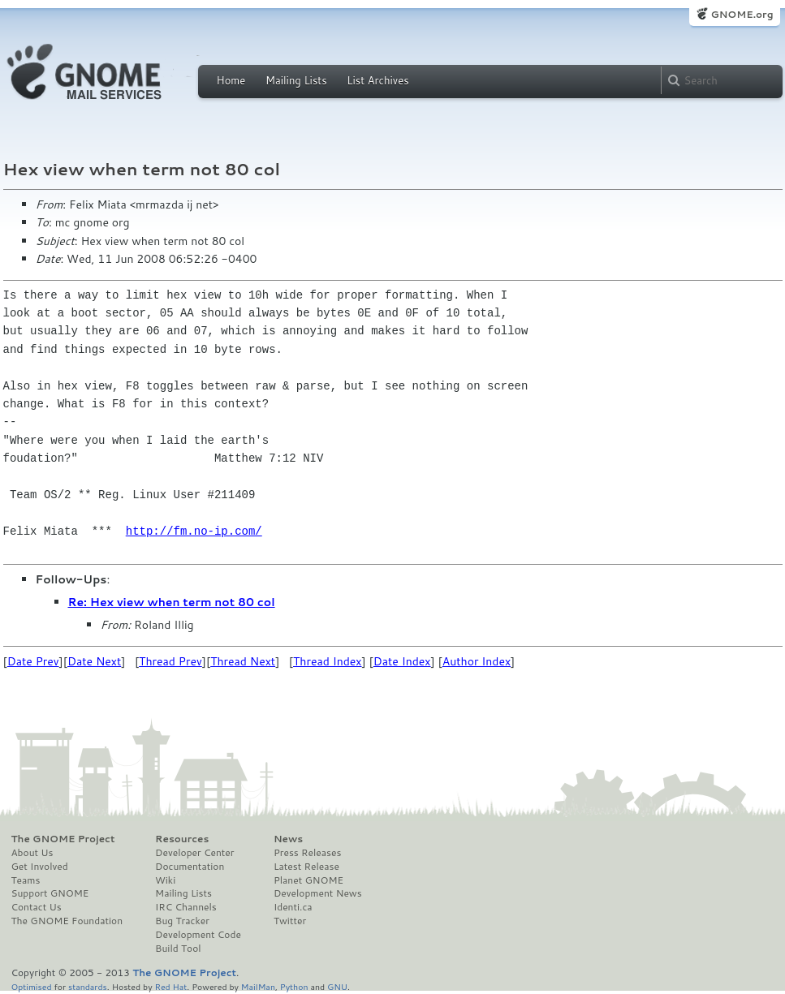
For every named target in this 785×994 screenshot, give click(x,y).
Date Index (402, 661)
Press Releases (307, 852)
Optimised (31, 986)
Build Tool (178, 948)
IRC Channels (186, 907)
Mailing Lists (296, 80)
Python (294, 986)
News (288, 839)
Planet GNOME (308, 880)
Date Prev (33, 661)
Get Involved (39, 866)
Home (231, 80)
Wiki (165, 880)
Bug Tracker (182, 920)
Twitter (290, 920)
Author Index (476, 661)
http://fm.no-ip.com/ (194, 531)
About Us (32, 852)
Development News (318, 893)
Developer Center (194, 852)
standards (87, 986)
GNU (337, 986)
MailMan (258, 986)
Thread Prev (170, 661)
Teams (26, 880)
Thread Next (242, 661)
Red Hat (170, 986)
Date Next (94, 661)
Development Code (198, 934)
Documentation (189, 866)
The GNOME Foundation (67, 920)
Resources (182, 839)
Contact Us (36, 907)
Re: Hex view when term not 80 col (171, 602)
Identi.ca (293, 907)
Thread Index (327, 661)
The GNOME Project (63, 839)
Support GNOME (50, 893)
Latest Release (306, 866)
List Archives (377, 80)
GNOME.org (741, 14)
